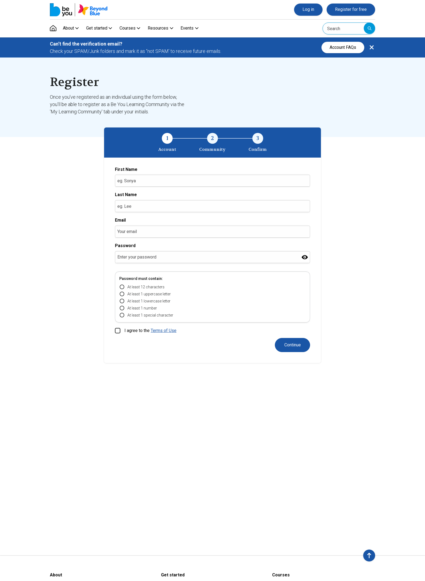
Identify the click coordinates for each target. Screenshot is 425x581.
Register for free (351, 9)
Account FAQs (343, 47)
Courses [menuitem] (129, 28)
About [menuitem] (68, 28)
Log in (308, 9)
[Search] (349, 28)
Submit (369, 28)
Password (125, 245)
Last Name (126, 194)
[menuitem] (53, 28)
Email (120, 220)
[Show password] (304, 257)
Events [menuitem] (190, 28)
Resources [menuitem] (160, 28)
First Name (126, 169)
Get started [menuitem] (97, 28)
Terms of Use (163, 330)
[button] (369, 555)
